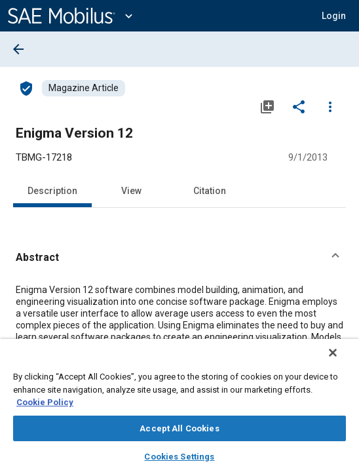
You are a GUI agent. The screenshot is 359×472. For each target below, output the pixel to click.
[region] (179, 409)
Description (52, 191)
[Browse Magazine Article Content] (83, 88)
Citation (209, 191)
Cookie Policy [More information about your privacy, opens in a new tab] (44, 402)
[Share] (299, 106)
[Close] (342, 361)
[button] (333, 16)
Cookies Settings (179, 457)
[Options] (330, 106)
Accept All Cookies (179, 428)
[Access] (26, 88)
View (131, 191)
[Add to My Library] (267, 106)
